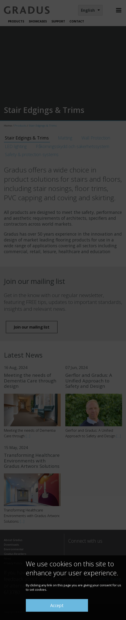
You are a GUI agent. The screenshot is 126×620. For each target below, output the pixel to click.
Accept (57, 605)
